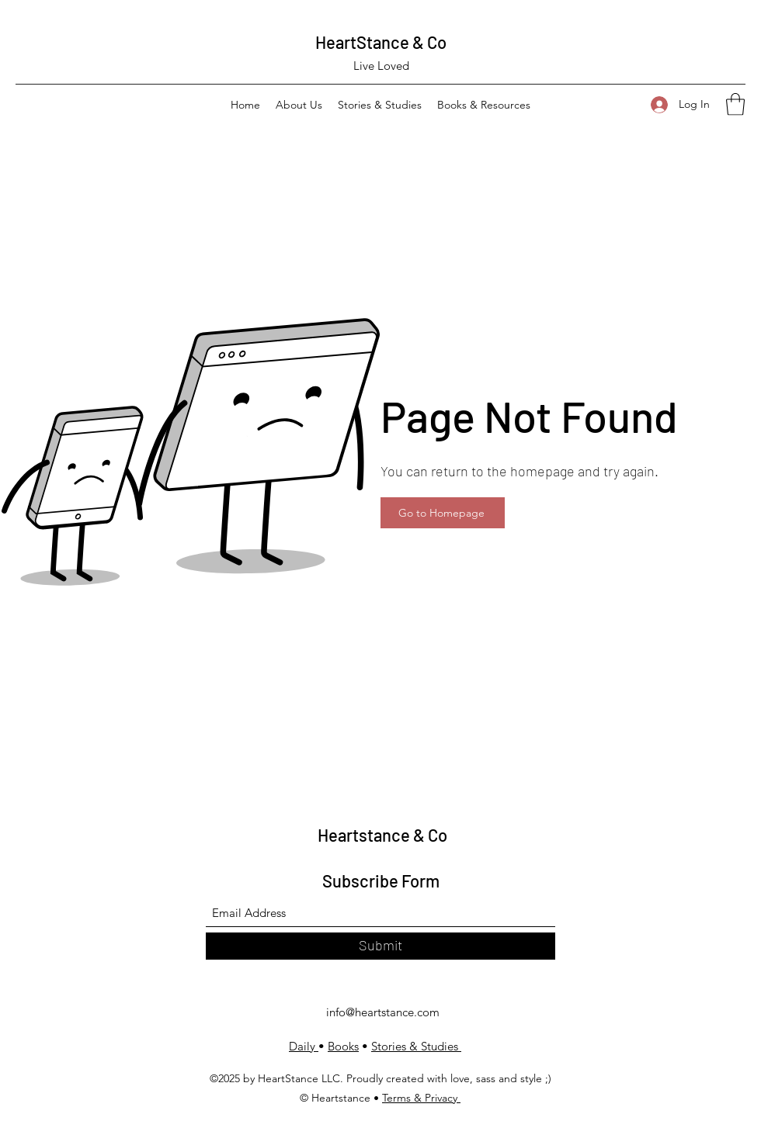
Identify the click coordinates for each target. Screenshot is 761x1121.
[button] (735, 104)
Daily (303, 1046)
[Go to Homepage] (442, 512)
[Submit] (380, 946)
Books (343, 1046)
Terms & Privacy (421, 1098)
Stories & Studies (416, 1046)
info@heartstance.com (383, 1012)
